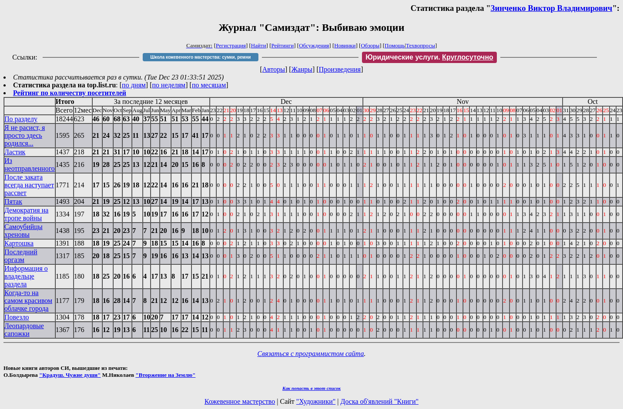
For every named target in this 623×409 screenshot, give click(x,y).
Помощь (395, 45)
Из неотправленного (29, 164)
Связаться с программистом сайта (311, 353)
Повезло (16, 317)
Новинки (344, 45)
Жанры (301, 69)
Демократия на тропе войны (26, 214)
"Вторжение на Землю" (165, 375)
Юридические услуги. (429, 57)
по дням (134, 85)
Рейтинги (282, 45)
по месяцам (209, 85)
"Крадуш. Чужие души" (70, 375)
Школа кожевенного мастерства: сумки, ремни (201, 57)
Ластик (14, 152)
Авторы (273, 69)
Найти (258, 45)
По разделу (20, 119)
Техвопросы (420, 45)
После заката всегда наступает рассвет (29, 184)
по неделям (169, 85)
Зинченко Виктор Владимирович (552, 8)
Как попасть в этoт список (311, 388)
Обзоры (370, 45)
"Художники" (315, 401)
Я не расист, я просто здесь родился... (24, 135)
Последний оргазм (20, 255)
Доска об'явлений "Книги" (379, 401)
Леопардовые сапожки (24, 329)
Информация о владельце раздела (26, 276)
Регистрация (231, 45)
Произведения (340, 69)
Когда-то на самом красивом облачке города (28, 300)
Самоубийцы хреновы (23, 230)
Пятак (13, 201)
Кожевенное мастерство (239, 401)
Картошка (18, 243)
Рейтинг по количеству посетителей (69, 92)
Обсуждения (314, 45)
